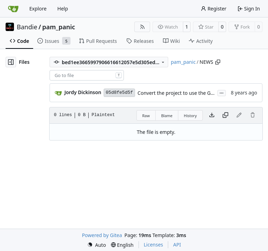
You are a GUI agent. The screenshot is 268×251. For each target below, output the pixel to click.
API (177, 244)
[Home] (13, 8)
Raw (146, 115)
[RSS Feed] (142, 27)
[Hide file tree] (11, 62)
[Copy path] (217, 62)
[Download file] (211, 115)
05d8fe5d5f (119, 92)
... (221, 92)
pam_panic (58, 26)
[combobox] (87, 75)
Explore (37, 8)
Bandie (27, 26)
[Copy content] (225, 115)
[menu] (96, 245)
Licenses (153, 244)
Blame (167, 115)
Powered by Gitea (102, 235)
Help (62, 8)
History (190, 115)
